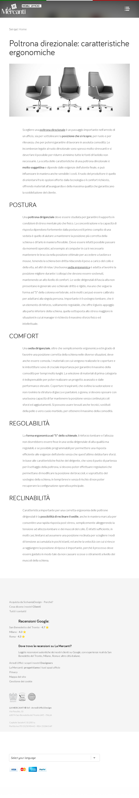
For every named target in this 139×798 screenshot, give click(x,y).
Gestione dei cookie (20, 681)
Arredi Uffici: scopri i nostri (31, 662)
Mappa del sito (17, 676)
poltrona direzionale (52, 129)
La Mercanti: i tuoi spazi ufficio (34, 667)
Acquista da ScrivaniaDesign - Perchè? (31, 602)
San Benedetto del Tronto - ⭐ (29, 627)
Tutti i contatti (17, 611)
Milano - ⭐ (17, 631)
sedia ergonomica (79, 267)
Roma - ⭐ (17, 636)
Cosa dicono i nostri (25, 606)
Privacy (13, 672)
